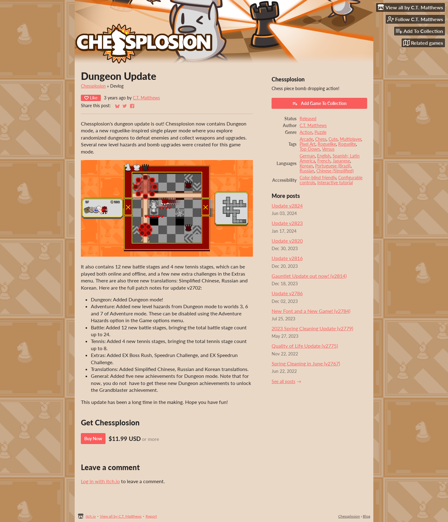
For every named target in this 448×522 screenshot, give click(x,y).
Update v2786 (287, 293)
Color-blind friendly (318, 177)
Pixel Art (307, 144)
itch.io (91, 516)
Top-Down (310, 149)
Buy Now (93, 438)
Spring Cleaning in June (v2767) (306, 363)
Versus (328, 149)
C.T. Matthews (146, 97)
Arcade (306, 139)
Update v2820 (287, 241)
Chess (320, 139)
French (323, 160)
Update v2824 (287, 205)
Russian (307, 170)
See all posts (283, 381)
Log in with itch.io (100, 481)
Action (306, 132)
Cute (333, 139)
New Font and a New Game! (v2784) (311, 311)
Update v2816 (287, 258)
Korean (306, 165)
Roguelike (327, 144)
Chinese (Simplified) (335, 170)
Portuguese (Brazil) (333, 165)
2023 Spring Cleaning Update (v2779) (312, 328)
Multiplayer (350, 139)
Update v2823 (287, 223)
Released (308, 118)
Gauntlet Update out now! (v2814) (309, 276)
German (307, 155)
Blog (366, 516)
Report (151, 516)
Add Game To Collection (319, 103)
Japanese (341, 160)
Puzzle (320, 132)
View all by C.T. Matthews (121, 516)
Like (90, 97)
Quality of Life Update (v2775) (305, 346)
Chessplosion (93, 86)
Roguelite (347, 144)
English (323, 155)
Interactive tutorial (335, 182)
